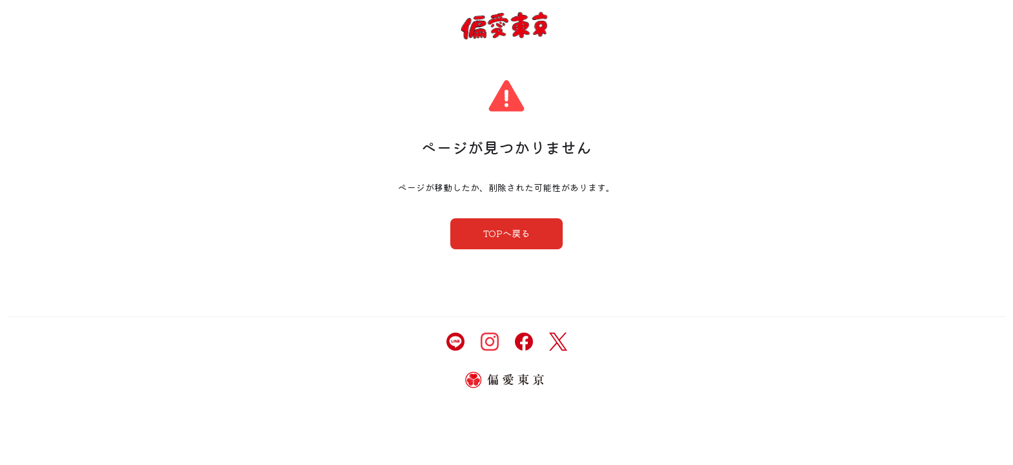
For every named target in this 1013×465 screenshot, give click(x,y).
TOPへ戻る (506, 233)
